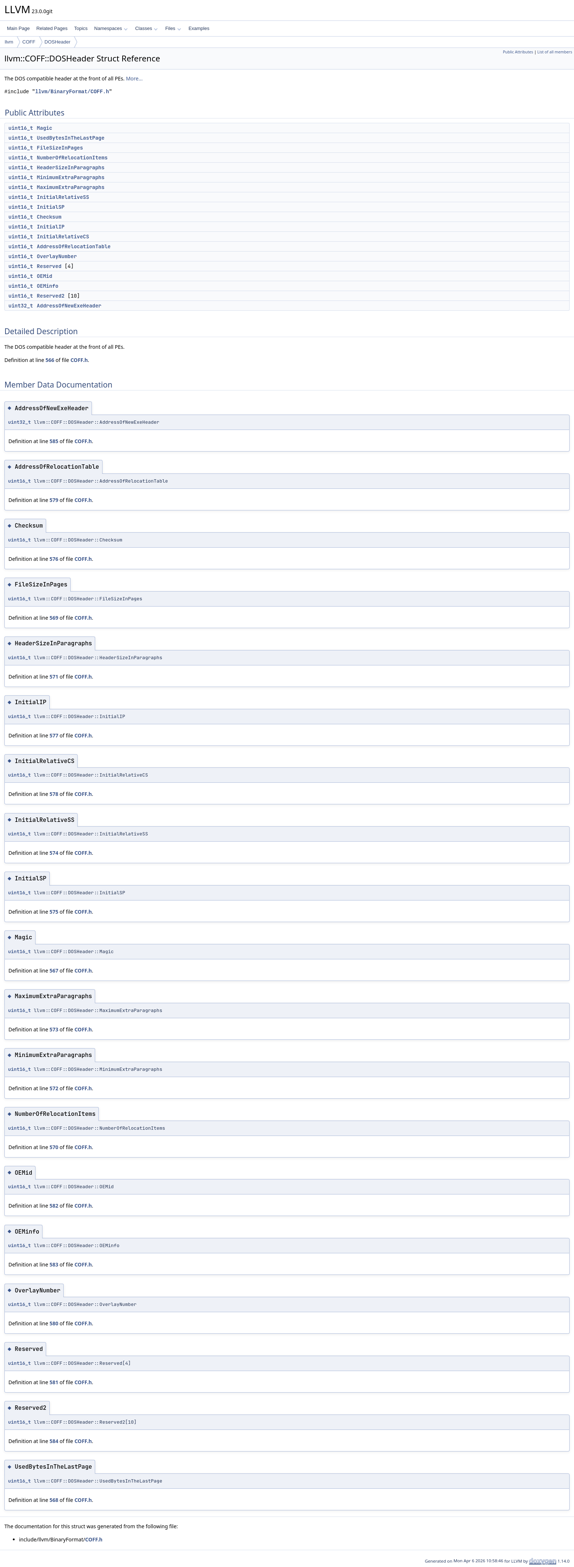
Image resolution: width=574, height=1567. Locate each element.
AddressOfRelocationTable (74, 246)
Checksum (49, 217)
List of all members (554, 51)
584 (53, 1441)
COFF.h (78, 359)
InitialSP (51, 207)
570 (53, 1147)
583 (53, 1264)
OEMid (44, 276)
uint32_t (20, 305)
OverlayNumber (57, 256)
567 (53, 970)
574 (53, 852)
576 (53, 558)
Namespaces (110, 28)
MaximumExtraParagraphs (71, 187)
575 (53, 911)
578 (53, 793)
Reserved (49, 266)
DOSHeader (58, 42)
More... (134, 78)
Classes (146, 28)
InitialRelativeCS (63, 236)
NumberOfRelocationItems (72, 157)
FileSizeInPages (60, 147)
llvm (9, 42)
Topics (80, 28)
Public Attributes (518, 51)
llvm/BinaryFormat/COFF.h (72, 91)
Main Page (18, 28)
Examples (199, 28)
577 (53, 735)
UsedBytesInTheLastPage (71, 138)
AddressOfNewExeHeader (69, 305)
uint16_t (20, 128)
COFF (28, 42)
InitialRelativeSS (63, 197)
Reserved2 (51, 295)
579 (53, 499)
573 (53, 1029)
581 (53, 1382)
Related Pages (51, 28)
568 (53, 1499)
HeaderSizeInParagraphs (71, 167)
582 (53, 1205)
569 (53, 617)
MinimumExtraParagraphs (71, 177)
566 (49, 359)
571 (53, 676)
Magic (44, 128)
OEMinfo (48, 286)
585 (53, 441)
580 (53, 1323)
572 (53, 1088)
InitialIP (51, 226)
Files (173, 28)
